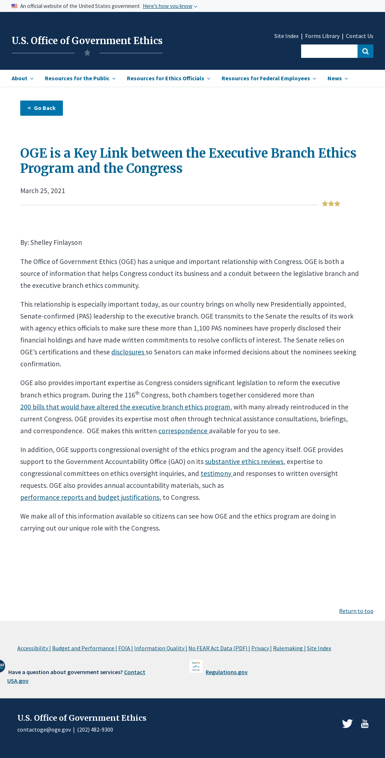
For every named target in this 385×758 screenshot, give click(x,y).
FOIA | (125, 648)
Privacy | (261, 648)
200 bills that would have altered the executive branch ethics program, (126, 407)
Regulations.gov (227, 672)
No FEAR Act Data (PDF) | (219, 648)
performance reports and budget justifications (89, 497)
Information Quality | (160, 648)
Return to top (356, 610)
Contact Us (359, 36)
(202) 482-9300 (95, 729)
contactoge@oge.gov (44, 729)
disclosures (128, 352)
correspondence (183, 430)
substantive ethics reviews (244, 461)
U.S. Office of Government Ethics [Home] (87, 41)
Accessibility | (34, 648)
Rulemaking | (289, 648)
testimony (217, 473)
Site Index (286, 36)
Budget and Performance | (84, 648)
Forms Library (322, 36)
